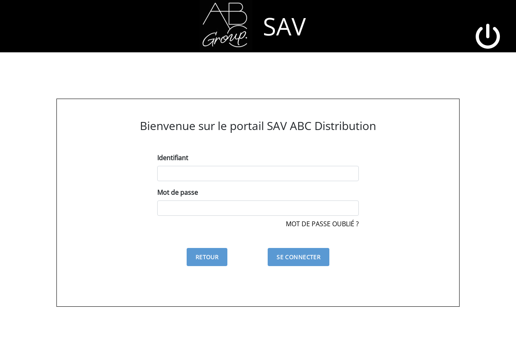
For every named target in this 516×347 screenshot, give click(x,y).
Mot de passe (177, 192)
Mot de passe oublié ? (322, 223)
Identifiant (172, 157)
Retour (207, 257)
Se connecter (298, 257)
